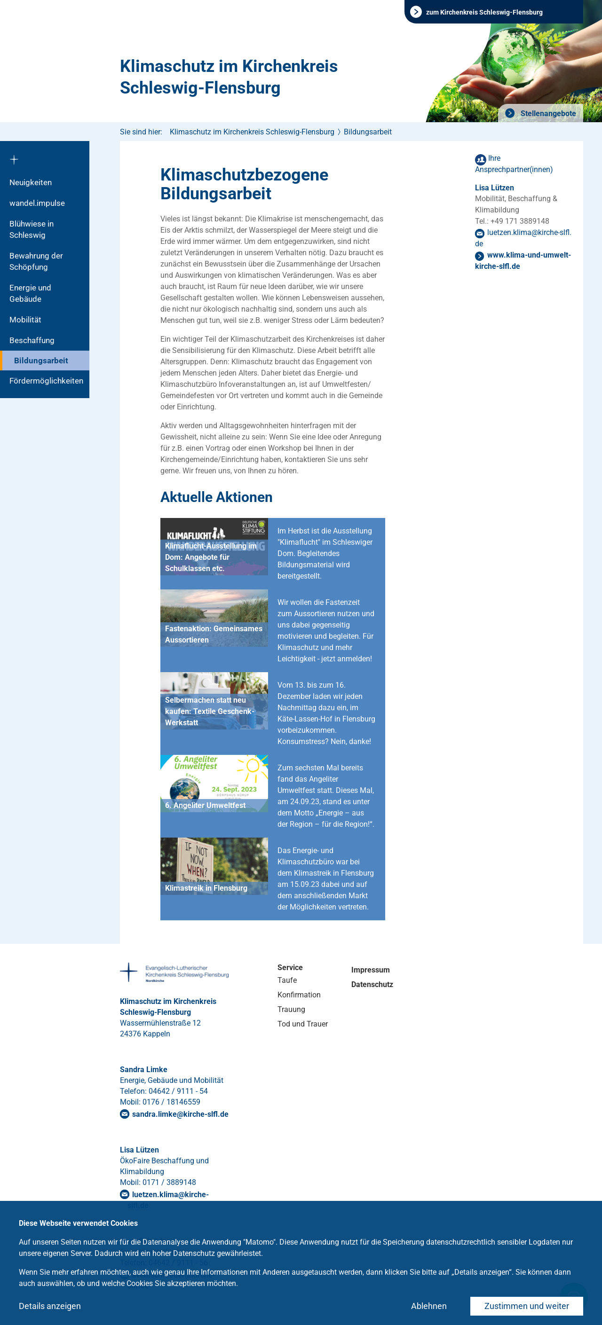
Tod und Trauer (302, 1023)
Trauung (291, 1009)
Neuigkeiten (30, 182)
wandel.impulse (37, 203)
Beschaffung (32, 340)
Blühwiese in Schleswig (31, 229)
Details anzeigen (50, 1306)
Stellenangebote (547, 113)
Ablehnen (429, 1306)
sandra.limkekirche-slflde (180, 1114)
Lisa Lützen (494, 187)
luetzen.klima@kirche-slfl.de (168, 1200)
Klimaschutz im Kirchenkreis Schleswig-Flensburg (229, 77)
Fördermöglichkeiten (46, 380)
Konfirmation (299, 994)
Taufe (287, 980)
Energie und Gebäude (30, 293)
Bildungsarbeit (41, 360)
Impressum (370, 969)
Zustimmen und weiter (526, 1306)
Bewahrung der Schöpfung (36, 261)
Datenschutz (372, 984)
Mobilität (25, 319)
